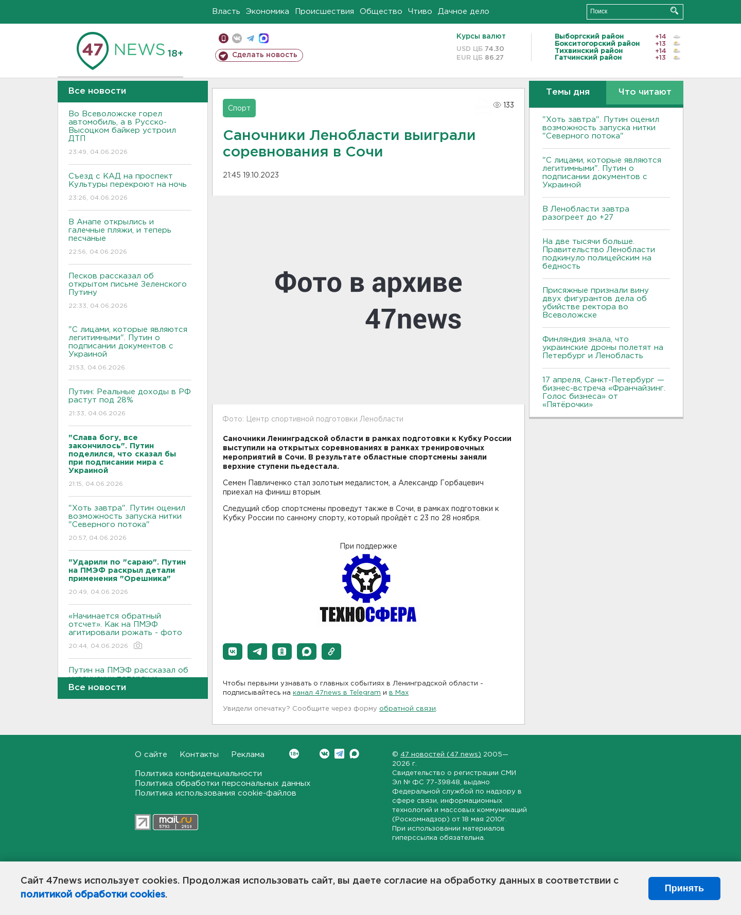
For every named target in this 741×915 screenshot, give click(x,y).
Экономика (267, 11)
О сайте (151, 754)
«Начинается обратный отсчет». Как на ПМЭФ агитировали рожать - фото (129, 631)
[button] (232, 651)
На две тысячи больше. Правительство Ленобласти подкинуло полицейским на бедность (598, 254)
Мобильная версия (223, 38)
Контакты (199, 754)
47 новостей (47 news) (440, 755)
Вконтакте (294, 754)
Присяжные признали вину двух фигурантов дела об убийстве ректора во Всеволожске (595, 303)
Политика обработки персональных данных (223, 783)
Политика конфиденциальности (198, 773)
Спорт (239, 108)
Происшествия (324, 11)
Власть (226, 11)
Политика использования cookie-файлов (215, 793)
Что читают (645, 92)
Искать (674, 10)
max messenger (264, 38)
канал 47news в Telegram (337, 693)
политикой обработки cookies (93, 895)
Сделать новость (264, 55)
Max (354, 754)
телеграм (250, 38)
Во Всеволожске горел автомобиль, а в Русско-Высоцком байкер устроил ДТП (129, 133)
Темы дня (568, 92)
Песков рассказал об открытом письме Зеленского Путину (129, 291)
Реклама (247, 754)
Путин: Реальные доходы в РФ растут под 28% (129, 403)
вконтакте (237, 38)
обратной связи (407, 709)
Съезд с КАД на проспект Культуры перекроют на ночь (129, 187)
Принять (684, 888)
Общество (381, 11)
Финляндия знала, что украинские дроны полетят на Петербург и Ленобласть (602, 347)
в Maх (399, 693)
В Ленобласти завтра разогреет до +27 (585, 213)
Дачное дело (463, 11)
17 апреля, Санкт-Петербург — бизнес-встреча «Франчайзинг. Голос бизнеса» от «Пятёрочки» (603, 392)
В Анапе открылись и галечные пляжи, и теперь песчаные (129, 237)
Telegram (339, 754)
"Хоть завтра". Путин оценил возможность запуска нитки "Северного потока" (129, 523)
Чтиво (420, 11)
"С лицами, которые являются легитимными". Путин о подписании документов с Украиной (129, 349)
